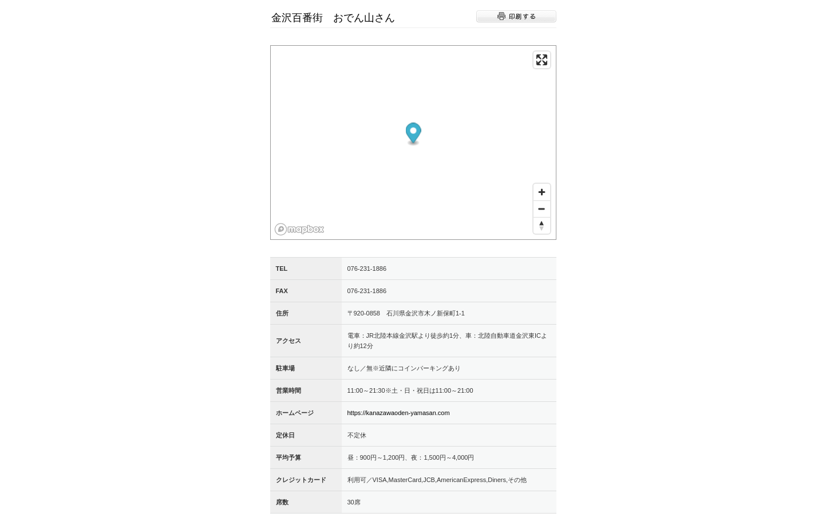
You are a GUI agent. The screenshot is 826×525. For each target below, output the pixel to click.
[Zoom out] (541, 208)
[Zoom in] (541, 192)
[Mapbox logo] (299, 229)
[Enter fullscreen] (541, 60)
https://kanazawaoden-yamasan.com (398, 412)
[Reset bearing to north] (541, 225)
